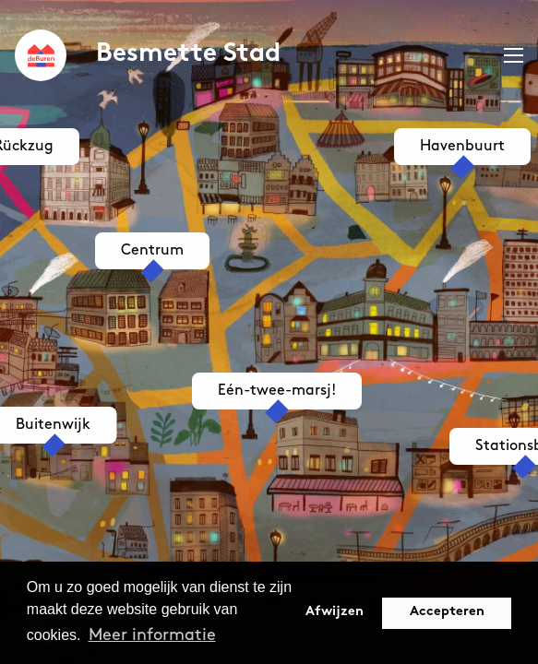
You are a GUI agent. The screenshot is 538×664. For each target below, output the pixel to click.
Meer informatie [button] (152, 635)
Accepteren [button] (447, 612)
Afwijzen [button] (334, 612)
